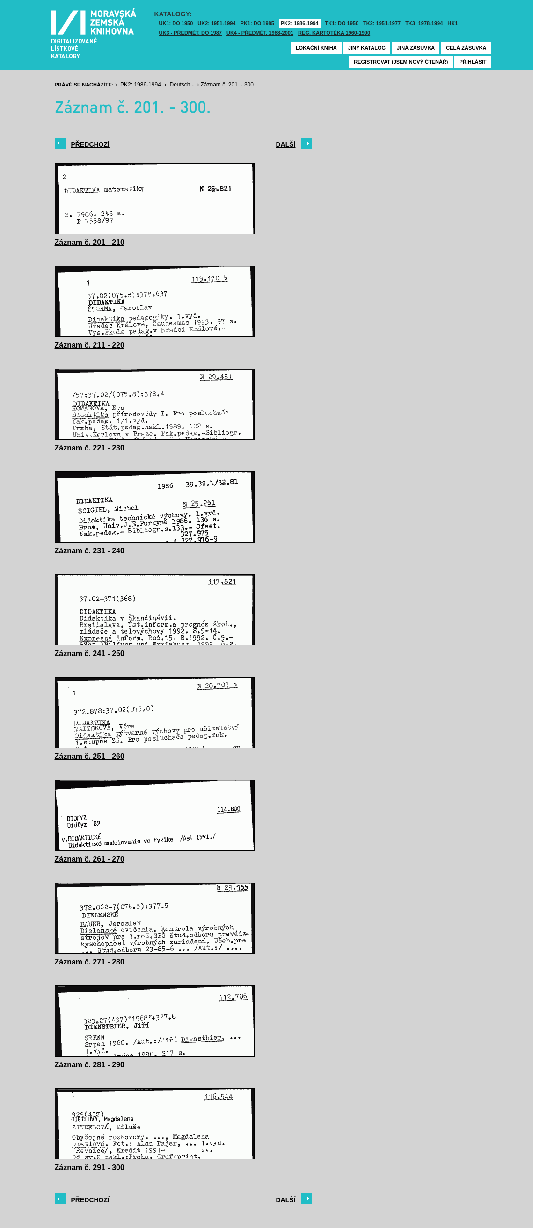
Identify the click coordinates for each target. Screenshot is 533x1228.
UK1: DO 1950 (176, 23)
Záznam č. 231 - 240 (89, 551)
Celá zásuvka (466, 47)
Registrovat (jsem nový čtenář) (401, 61)
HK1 (452, 23)
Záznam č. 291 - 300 (89, 1167)
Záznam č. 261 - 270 (89, 859)
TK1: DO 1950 (342, 23)
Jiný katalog (367, 47)
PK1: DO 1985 (257, 23)
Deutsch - (183, 84)
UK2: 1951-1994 (216, 23)
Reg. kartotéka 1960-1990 (334, 33)
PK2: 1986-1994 (300, 23)
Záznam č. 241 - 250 (89, 653)
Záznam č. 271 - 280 (89, 962)
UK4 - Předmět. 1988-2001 (259, 33)
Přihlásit (472, 61)
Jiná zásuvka (416, 47)
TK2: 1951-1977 (382, 23)
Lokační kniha (316, 47)
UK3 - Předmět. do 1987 (190, 33)
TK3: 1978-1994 (424, 23)
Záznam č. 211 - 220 (89, 345)
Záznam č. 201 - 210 (89, 242)
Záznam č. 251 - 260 (89, 756)
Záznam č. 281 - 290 (89, 1065)
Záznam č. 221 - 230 (89, 448)
